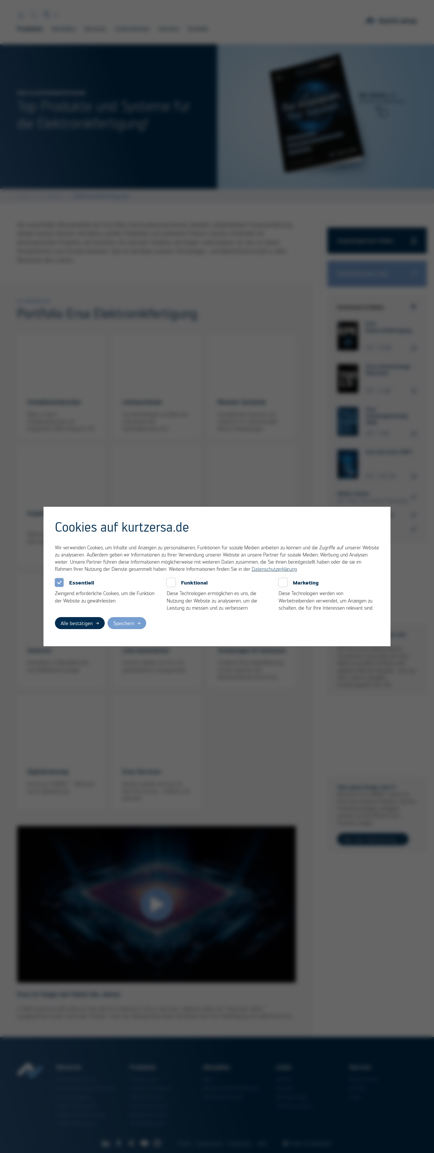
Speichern (123, 623)
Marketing (306, 582)
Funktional (194, 582)
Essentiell (81, 582)
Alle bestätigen (77, 623)
